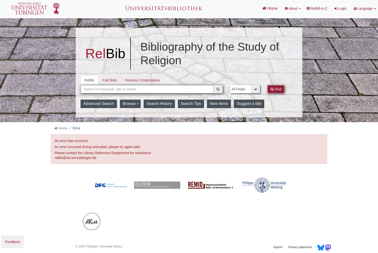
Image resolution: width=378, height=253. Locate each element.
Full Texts (110, 80)
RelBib (89, 80)
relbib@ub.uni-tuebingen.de (75, 158)
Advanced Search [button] (98, 104)
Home (270, 8)
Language (365, 8)
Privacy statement (300, 247)
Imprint (277, 247)
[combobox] (147, 89)
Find (276, 89)
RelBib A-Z (316, 8)
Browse (131, 104)
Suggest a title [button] (249, 104)
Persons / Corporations (142, 80)
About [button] (293, 8)
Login (340, 8)
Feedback (12, 242)
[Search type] (245, 89)
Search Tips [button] (191, 104)
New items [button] (219, 104)
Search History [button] (159, 104)
